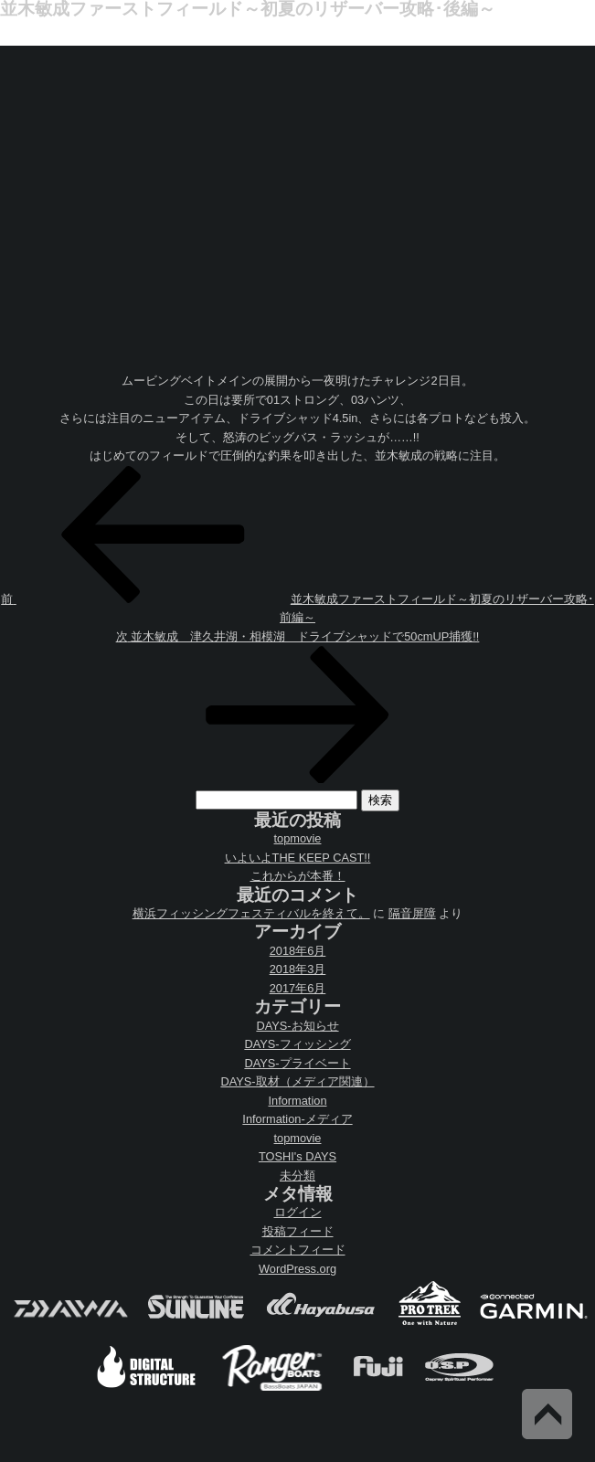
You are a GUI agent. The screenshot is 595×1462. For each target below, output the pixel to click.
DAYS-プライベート (297, 1063)
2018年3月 (298, 969)
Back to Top (547, 1414)
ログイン (298, 1212)
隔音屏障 (412, 913)
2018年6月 (298, 951)
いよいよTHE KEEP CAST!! (298, 857)
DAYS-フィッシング (297, 1044)
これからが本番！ (297, 876)
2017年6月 (298, 988)
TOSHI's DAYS (297, 1156)
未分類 (297, 1175)
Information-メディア (297, 1119)
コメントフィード (297, 1249)
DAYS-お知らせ (297, 1026)
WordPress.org (297, 1269)
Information (297, 1100)
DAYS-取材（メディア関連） (297, 1081)
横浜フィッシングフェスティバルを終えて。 (251, 913)
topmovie (298, 838)
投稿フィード (298, 1231)
